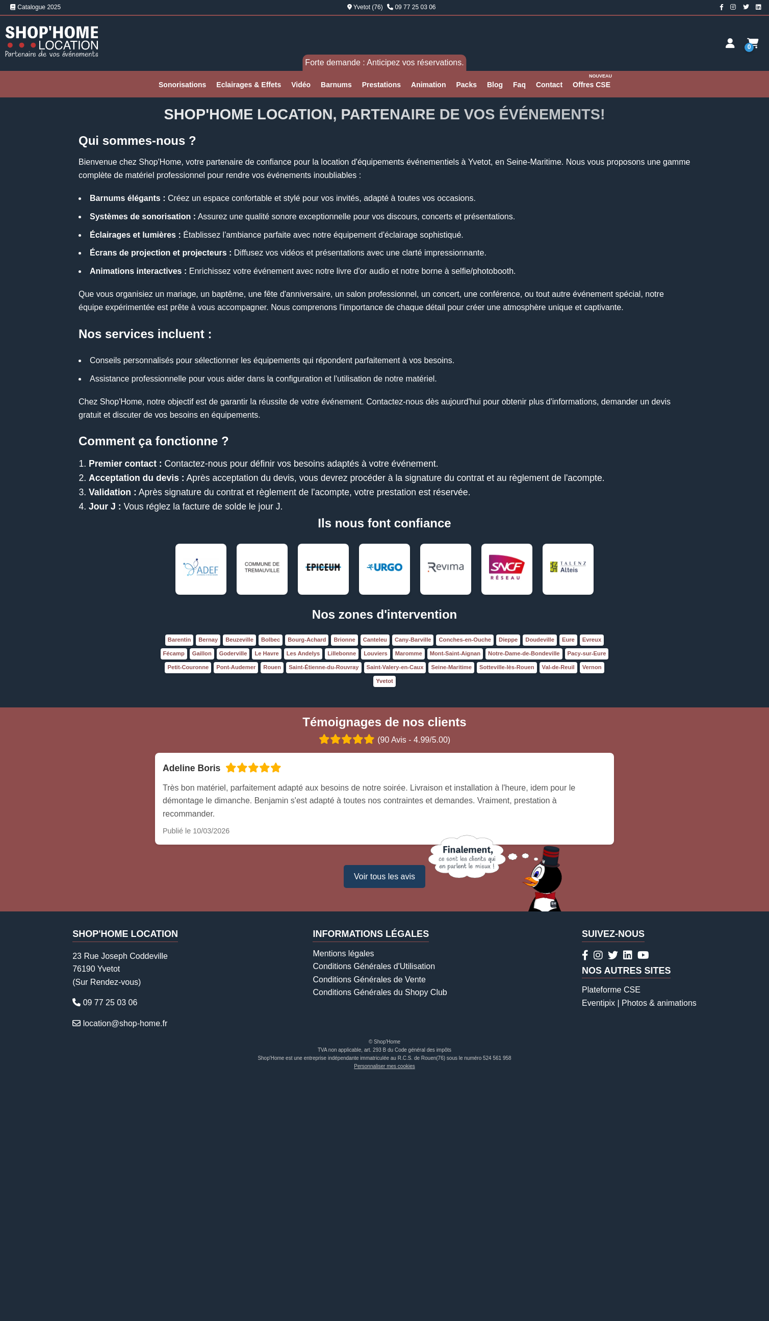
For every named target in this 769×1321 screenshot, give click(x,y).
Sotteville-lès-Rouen (506, 907)
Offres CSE (593, 80)
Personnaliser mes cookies (384, 1306)
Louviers (376, 894)
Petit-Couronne (188, 907)
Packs (466, 85)
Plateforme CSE (611, 1230)
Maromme (408, 894)
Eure (568, 880)
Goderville (233, 894)
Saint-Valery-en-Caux (395, 907)
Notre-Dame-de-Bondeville (524, 894)
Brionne (344, 880)
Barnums (336, 85)
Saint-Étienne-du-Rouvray (323, 907)
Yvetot (384, 921)
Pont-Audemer (235, 907)
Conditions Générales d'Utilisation (374, 1206)
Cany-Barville (413, 880)
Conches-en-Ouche (465, 880)
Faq (519, 85)
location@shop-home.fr (125, 1263)
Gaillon (202, 894)
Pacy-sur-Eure (587, 894)
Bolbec (270, 880)
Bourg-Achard (307, 880)
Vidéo (301, 85)
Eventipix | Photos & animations (639, 1243)
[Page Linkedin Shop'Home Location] (758, 7)
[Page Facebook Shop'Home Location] (722, 7)
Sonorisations (182, 85)
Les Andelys (303, 894)
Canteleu (375, 880)
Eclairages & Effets (248, 85)
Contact (549, 85)
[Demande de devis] (753, 43)
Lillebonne (341, 894)
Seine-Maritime (451, 907)
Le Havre (266, 894)
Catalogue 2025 (35, 7)
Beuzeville (239, 880)
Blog (495, 85)
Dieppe (508, 880)
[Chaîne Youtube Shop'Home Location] (643, 1195)
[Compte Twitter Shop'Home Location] (746, 7)
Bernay (208, 880)
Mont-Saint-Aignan (455, 894)
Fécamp (174, 894)
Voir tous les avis (384, 1116)
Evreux (591, 880)
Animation (428, 85)
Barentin (179, 880)
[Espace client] (730, 43)
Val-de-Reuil (558, 907)
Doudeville (539, 880)
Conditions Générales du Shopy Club (380, 1233)
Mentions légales (343, 1193)
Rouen (272, 907)
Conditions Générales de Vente (369, 1219)
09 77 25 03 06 (415, 7)
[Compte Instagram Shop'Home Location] (733, 7)
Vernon (592, 907)
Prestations (381, 85)
